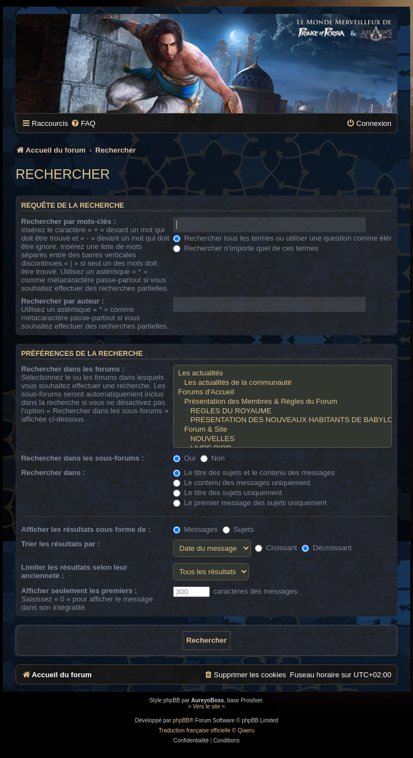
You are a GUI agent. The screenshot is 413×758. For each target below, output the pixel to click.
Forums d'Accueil (282, 392)
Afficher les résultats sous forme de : (85, 529)
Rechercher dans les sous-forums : (82, 458)
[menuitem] (83, 123)
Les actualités (282, 373)
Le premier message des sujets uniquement (250, 502)
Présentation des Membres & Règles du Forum (282, 402)
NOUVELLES (282, 439)
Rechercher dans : (53, 472)
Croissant (276, 548)
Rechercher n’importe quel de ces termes (245, 248)
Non (212, 458)
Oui (184, 458)
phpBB (181, 720)
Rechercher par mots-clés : (68, 221)
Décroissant (326, 548)
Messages (195, 529)
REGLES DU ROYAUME (282, 411)
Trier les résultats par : (60, 544)
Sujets (238, 529)
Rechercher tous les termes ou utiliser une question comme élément (289, 238)
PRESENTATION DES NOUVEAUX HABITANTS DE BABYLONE (282, 420)
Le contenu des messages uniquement (241, 482)
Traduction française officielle (194, 730)
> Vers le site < (206, 706)
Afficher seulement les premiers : (79, 590)
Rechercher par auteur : (62, 301)
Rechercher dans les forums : (72, 369)
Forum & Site (282, 429)
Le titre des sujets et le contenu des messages (254, 472)
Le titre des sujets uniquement (227, 492)
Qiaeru (246, 730)
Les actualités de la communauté (282, 383)
